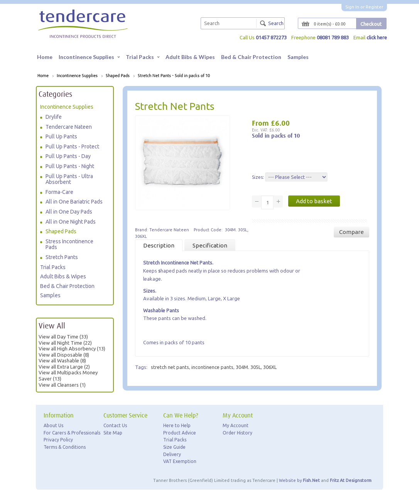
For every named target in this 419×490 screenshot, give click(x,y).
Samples (298, 57)
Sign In (352, 7)
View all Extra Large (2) (64, 366)
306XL (270, 367)
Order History (237, 432)
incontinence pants (212, 367)
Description (158, 245)
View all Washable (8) (62, 360)
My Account (235, 425)
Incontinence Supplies (89, 57)
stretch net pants (170, 367)
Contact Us (115, 425)
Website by (299, 480)
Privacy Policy (58, 440)
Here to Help (177, 425)
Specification (210, 245)
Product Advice (179, 432)
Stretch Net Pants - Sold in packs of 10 (174, 76)
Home (44, 57)
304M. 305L (248, 367)
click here (376, 37)
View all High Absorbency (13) (72, 348)
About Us (53, 425)
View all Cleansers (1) (62, 384)
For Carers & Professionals (72, 432)
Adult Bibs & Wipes (190, 57)
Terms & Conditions (65, 447)
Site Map (112, 432)
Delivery (172, 454)
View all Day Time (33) (63, 336)
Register (374, 7)
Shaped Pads (118, 76)
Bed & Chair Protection (251, 57)
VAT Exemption (179, 461)
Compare (351, 232)
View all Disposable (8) (64, 354)
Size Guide (174, 447)
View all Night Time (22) (65, 342)
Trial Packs (142, 57)
